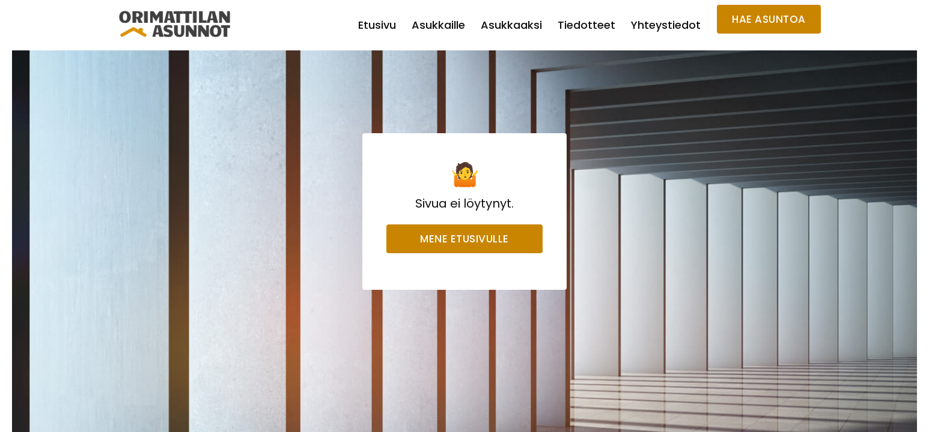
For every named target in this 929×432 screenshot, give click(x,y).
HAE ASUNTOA (769, 19)
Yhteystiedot (666, 24)
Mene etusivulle (464, 239)
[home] (174, 24)
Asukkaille (438, 24)
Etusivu (377, 24)
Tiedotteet (586, 24)
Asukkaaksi (511, 24)
